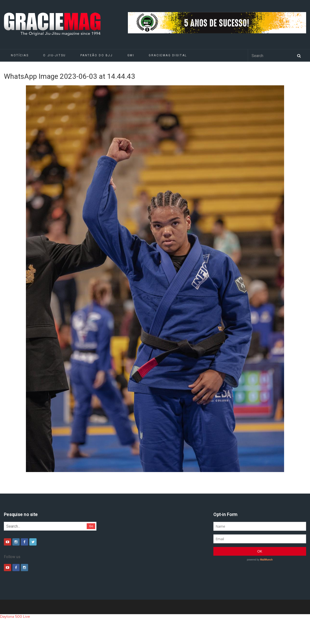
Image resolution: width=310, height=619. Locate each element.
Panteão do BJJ (96, 55)
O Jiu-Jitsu (54, 55)
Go (91, 526)
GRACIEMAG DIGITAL (168, 55)
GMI (130, 55)
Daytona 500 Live (15, 616)
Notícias (20, 55)
